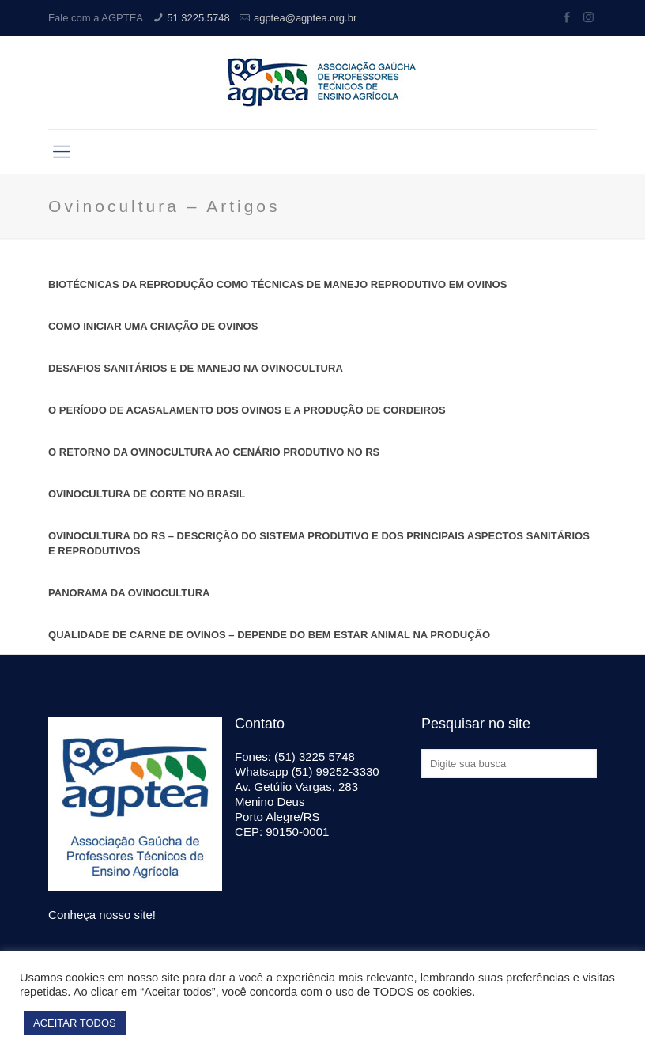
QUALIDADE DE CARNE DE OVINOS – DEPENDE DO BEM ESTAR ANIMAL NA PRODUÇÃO (269, 635)
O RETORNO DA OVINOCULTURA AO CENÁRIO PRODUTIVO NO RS (213, 452)
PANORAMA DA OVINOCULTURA (128, 593)
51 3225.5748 (198, 18)
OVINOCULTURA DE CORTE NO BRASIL (146, 494)
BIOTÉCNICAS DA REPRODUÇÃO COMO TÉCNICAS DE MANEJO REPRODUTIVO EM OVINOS (277, 284)
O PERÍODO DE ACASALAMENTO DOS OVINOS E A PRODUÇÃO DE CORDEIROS (246, 410)
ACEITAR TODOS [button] (74, 1023)
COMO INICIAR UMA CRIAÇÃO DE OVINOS (153, 326)
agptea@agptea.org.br (305, 18)
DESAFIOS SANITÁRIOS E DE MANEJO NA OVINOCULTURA (195, 368)
